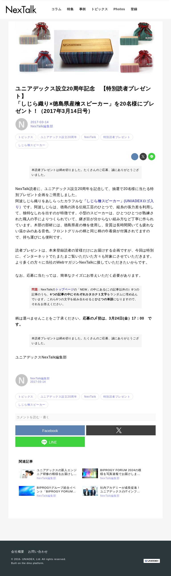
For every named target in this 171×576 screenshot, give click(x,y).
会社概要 (17, 551)
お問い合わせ (38, 551)
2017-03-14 (40, 122)
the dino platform (32, 563)
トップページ (64, 289)
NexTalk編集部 (42, 126)
